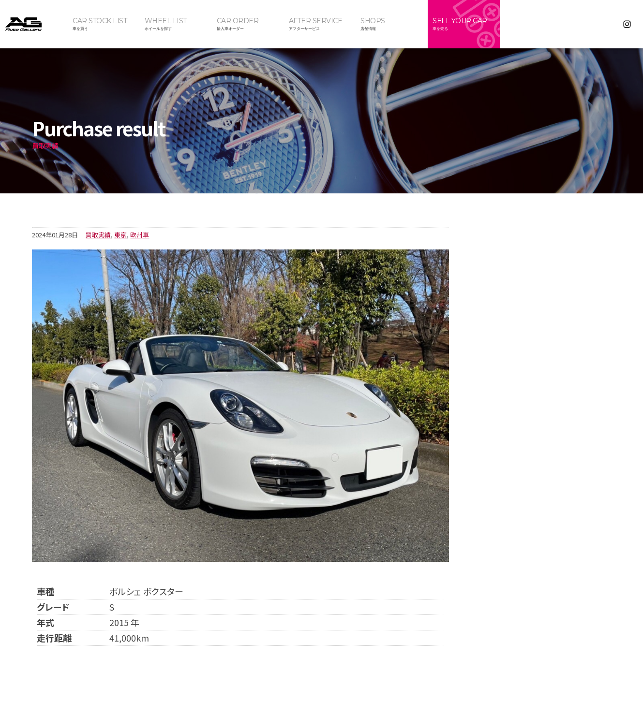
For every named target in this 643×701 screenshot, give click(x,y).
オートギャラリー (34, 24)
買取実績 (98, 234)
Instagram (627, 24)
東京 (120, 234)
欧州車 (139, 234)
